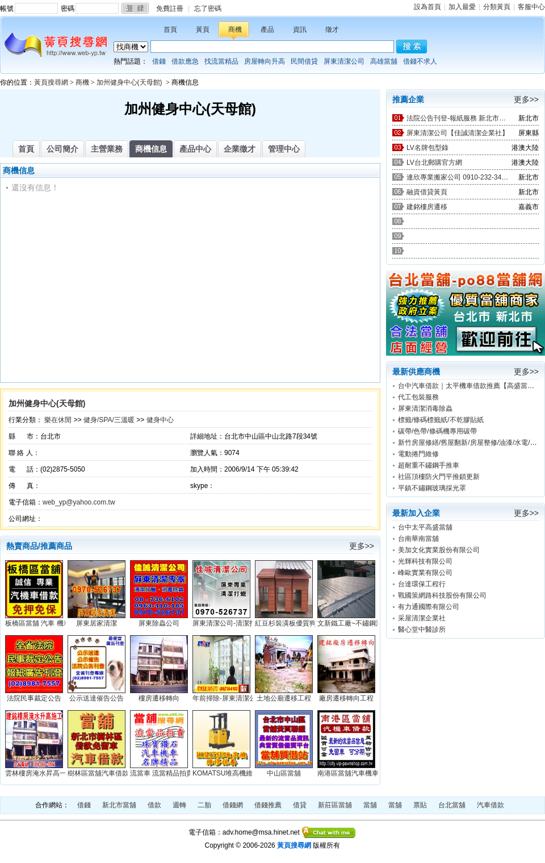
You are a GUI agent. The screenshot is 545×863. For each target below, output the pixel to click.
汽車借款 (490, 805)
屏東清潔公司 (344, 61)
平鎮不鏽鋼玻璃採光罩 (432, 488)
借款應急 (185, 61)
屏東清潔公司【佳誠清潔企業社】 (457, 133)
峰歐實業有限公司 (425, 573)
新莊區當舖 (335, 805)
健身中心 (160, 420)
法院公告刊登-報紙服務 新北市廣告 (457, 118)
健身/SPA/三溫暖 (109, 420)
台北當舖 (452, 805)
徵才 (332, 30)
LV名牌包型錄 (427, 148)
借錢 (159, 61)
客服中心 (531, 7)
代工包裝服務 (418, 397)
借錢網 (233, 805)
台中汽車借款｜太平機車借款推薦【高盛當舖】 (469, 386)
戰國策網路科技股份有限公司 (442, 595)
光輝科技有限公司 (425, 561)
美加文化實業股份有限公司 (439, 550)
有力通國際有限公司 (428, 607)
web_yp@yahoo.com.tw (79, 502)
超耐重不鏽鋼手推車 (428, 465)
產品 (267, 30)
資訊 (300, 30)
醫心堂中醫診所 (422, 629)
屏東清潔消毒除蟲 (425, 408)
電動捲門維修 (418, 454)
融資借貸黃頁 (426, 192)
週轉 (179, 805)
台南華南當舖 (418, 539)
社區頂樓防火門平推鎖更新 (439, 477)
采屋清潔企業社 (422, 618)
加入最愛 (462, 7)
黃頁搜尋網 (51, 82)
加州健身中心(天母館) (130, 82)
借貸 (300, 805)
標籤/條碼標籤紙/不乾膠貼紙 (441, 420)
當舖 (370, 805)
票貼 (420, 805)
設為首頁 (427, 7)
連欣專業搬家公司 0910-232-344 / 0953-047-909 (457, 177)
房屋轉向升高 (264, 61)
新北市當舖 (119, 805)
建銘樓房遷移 (426, 207)
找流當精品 (221, 61)
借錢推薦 (268, 805)
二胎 (204, 805)
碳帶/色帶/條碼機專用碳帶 (437, 431)
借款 (154, 805)
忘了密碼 (207, 8)
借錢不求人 (420, 61)
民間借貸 (304, 61)
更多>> (361, 546)
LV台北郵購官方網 (434, 162)
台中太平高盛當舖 (425, 527)
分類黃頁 (496, 7)
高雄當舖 (383, 61)
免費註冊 (169, 8)
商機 (235, 30)
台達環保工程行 (422, 584)
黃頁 (202, 30)
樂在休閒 (58, 420)
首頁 (170, 30)
